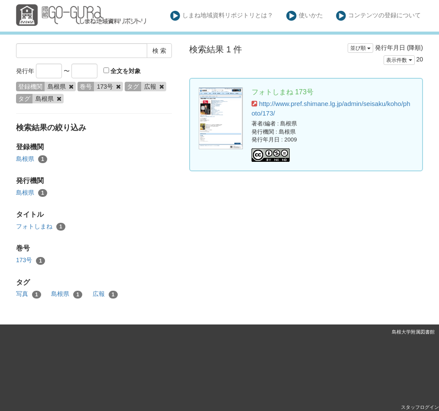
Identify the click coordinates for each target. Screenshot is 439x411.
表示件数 (399, 60)
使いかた (304, 16)
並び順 (360, 48)
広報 (105, 294)
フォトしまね (40, 227)
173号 (30, 260)
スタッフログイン (420, 407)
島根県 (31, 159)
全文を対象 (122, 70)
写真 (28, 294)
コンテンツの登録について (378, 16)
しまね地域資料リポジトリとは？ (222, 16)
